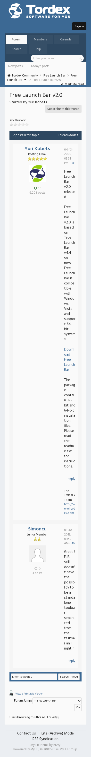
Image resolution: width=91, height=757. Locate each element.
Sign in (79, 26)
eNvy (56, 745)
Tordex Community (25, 75)
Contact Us (26, 733)
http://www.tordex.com (69, 509)
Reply (71, 479)
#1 (73, 163)
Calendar (66, 39)
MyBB (35, 749)
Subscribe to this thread (63, 109)
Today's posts (40, 66)
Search (16, 49)
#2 (73, 543)
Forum (16, 39)
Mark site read (72, 84)
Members (40, 39)
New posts (15, 66)
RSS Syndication (45, 739)
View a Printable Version (29, 694)
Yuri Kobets (37, 149)
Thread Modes (68, 135)
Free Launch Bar (54, 75)
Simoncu (37, 529)
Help (38, 49)
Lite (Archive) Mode (57, 733)
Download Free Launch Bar (69, 360)
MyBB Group (68, 749)
